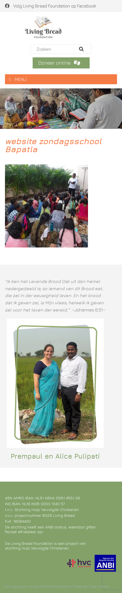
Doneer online (60, 63)
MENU (18, 79)
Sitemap (81, 586)
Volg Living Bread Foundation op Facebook (50, 5)
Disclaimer (100, 586)
